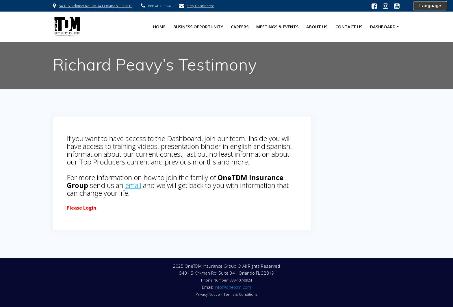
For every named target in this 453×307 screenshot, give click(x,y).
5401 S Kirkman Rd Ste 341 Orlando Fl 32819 (95, 5)
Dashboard (383, 26)
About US (316, 26)
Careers (239, 26)
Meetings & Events (277, 26)
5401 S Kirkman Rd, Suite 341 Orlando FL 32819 (226, 273)
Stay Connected (200, 5)
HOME (159, 26)
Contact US (348, 26)
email (133, 185)
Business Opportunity (198, 26)
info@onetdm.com (232, 287)
